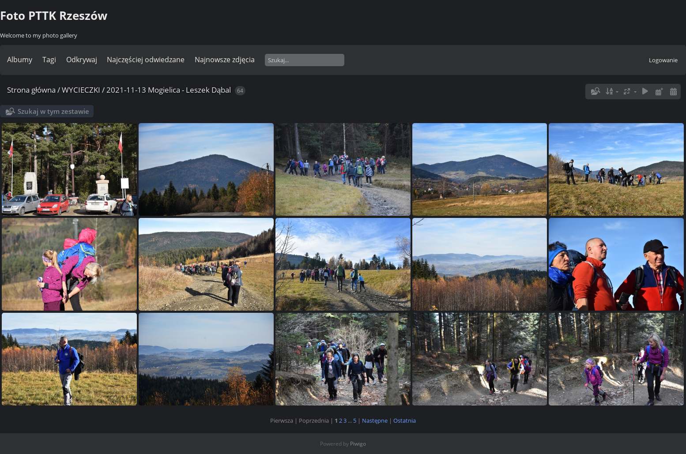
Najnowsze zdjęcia (225, 59)
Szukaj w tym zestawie (53, 111)
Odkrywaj (81, 59)
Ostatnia (404, 420)
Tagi (49, 59)
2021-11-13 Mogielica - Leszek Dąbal (168, 90)
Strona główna (31, 90)
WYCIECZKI (81, 90)
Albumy (19, 59)
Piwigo (358, 443)
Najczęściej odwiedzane (146, 59)
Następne (375, 420)
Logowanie (663, 60)
